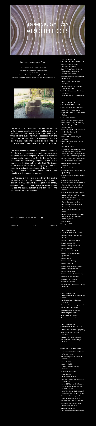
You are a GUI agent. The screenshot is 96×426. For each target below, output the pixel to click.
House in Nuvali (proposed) (69, 269)
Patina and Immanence (68, 376)
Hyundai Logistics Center (69, 313)
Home (34, 225)
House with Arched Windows (70, 276)
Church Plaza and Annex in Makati (72, 120)
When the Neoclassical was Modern (72, 411)
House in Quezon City (68, 271)
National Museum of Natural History (72, 76)
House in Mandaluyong (68, 261)
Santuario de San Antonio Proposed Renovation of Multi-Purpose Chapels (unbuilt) (72, 216)
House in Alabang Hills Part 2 (70, 246)
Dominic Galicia (48, 24)
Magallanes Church (67, 168)
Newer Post (14, 225)
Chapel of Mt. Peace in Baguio (71, 110)
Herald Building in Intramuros (70, 310)
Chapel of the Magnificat (68, 117)
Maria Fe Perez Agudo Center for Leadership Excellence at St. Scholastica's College (71, 71)
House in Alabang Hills (68, 243)
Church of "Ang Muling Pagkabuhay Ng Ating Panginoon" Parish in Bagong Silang (72, 125)
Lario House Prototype (68, 281)
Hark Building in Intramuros (69, 307)
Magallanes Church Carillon (70, 180)
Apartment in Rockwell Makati (70, 240)
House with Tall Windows (69, 279)
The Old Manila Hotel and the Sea (72, 401)
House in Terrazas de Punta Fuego (72, 274)
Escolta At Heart (66, 361)
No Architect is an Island (68, 371)
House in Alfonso (66, 248)
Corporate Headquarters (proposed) (72, 305)
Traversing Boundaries (68, 408)
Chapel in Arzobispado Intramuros (72, 107)
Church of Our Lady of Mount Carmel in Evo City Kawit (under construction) (73, 132)
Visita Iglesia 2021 (66, 221)
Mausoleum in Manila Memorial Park (72, 192)
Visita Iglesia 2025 (66, 224)
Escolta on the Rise (67, 364)
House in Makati (66, 258)
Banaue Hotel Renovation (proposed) (73, 330)
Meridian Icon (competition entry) (71, 318)
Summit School (65, 79)
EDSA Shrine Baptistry (68, 146)
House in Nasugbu (67, 263)
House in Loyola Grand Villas (70, 251)
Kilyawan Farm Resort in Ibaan (71, 337)
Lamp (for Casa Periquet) (69, 315)
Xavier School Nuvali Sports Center (72, 96)
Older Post (53, 225)
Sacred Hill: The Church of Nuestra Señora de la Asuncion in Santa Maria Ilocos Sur (72, 386)
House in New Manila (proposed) (71, 266)
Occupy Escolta (66, 374)
